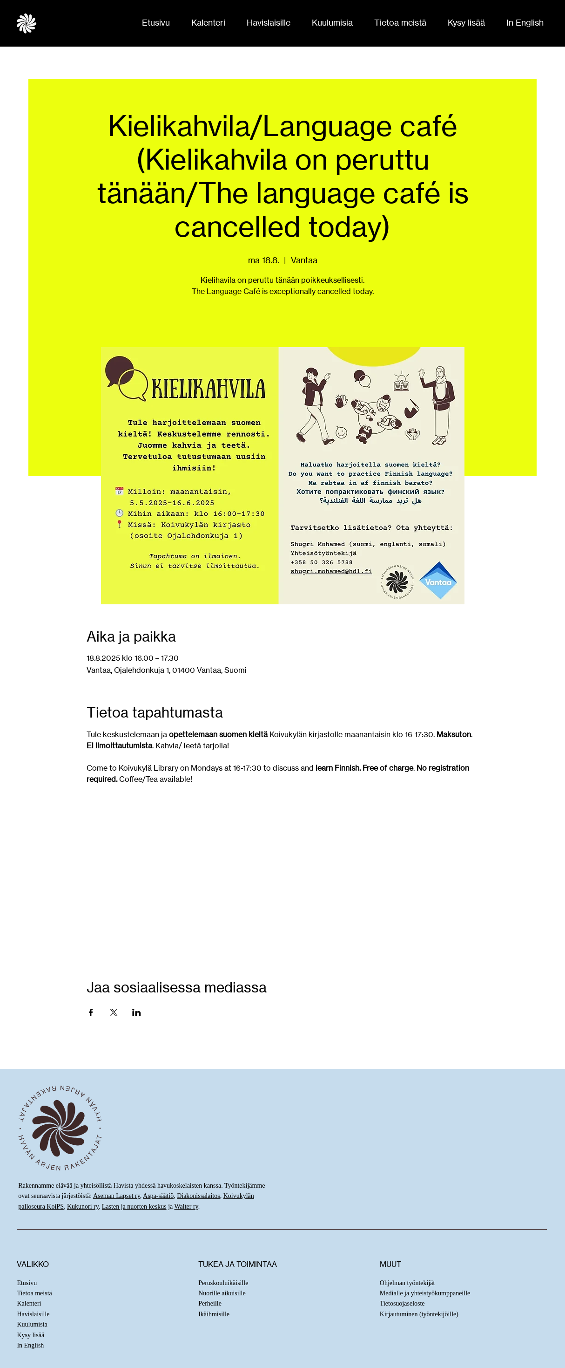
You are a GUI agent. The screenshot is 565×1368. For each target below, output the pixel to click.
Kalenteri (29, 1303)
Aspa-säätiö (158, 1195)
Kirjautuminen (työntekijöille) (419, 1314)
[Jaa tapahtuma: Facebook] (91, 1012)
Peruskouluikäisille (223, 1282)
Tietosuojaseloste (402, 1303)
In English (30, 1345)
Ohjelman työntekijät (407, 1282)
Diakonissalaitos (198, 1195)
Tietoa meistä (34, 1293)
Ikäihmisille (213, 1314)
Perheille (210, 1303)
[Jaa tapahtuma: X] (113, 1012)
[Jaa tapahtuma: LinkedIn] (136, 1012)
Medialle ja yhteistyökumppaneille (425, 1293)
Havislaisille (33, 1314)
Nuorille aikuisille (221, 1293)
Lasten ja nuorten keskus (134, 1206)
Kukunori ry (83, 1206)
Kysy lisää (30, 1335)
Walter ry (186, 1206)
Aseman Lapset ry (116, 1195)
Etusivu (27, 1282)
